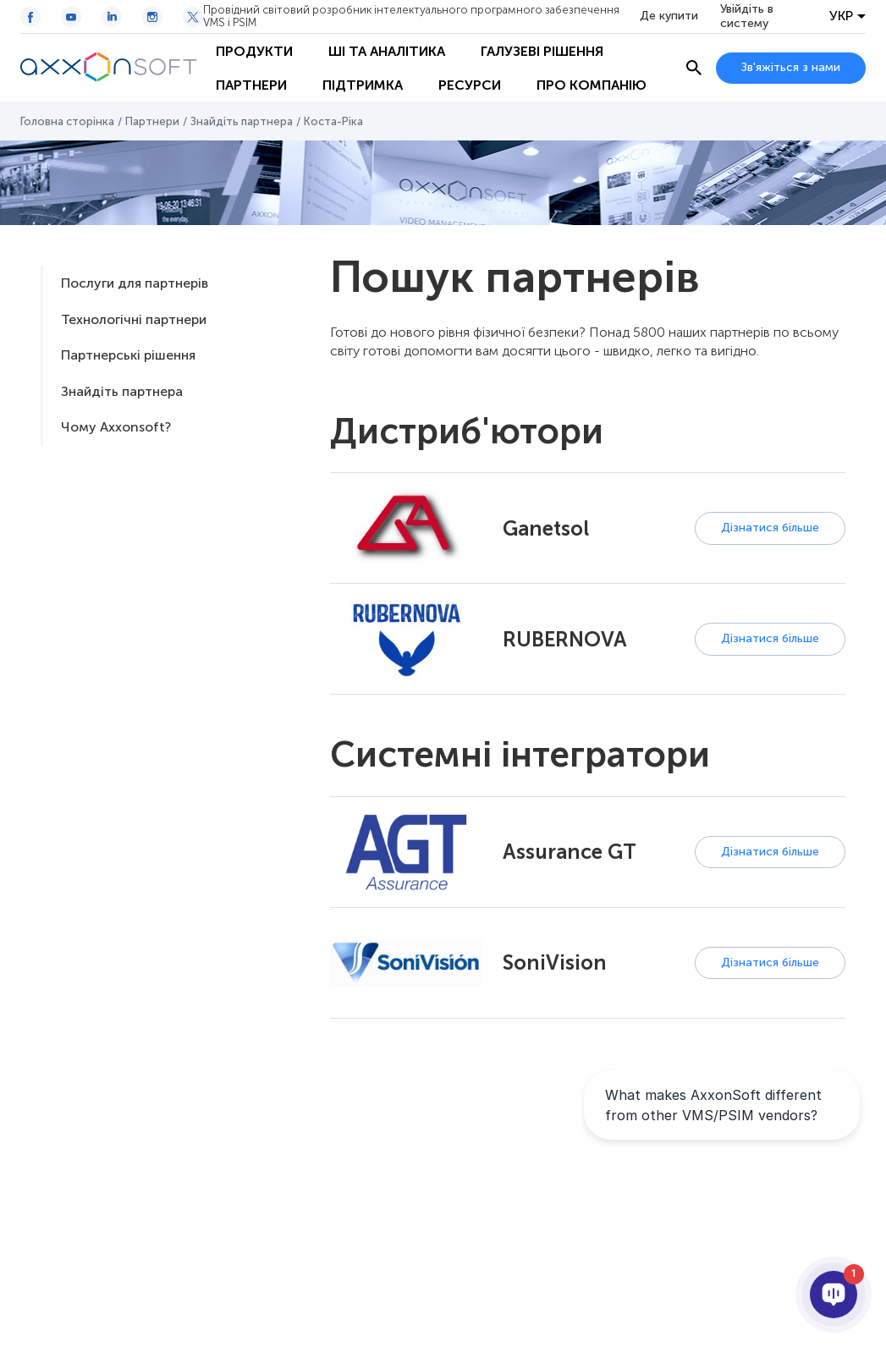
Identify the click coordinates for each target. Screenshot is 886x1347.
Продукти (254, 51)
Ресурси (469, 85)
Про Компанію (592, 85)
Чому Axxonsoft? (116, 427)
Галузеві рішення (542, 51)
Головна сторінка (67, 121)
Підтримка (362, 85)
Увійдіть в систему (746, 16)
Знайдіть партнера (241, 121)
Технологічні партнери (133, 319)
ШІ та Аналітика (386, 51)
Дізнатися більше (770, 527)
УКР (841, 16)
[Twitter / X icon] (193, 17)
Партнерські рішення (128, 355)
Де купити (669, 16)
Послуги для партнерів (134, 283)
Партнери (251, 85)
